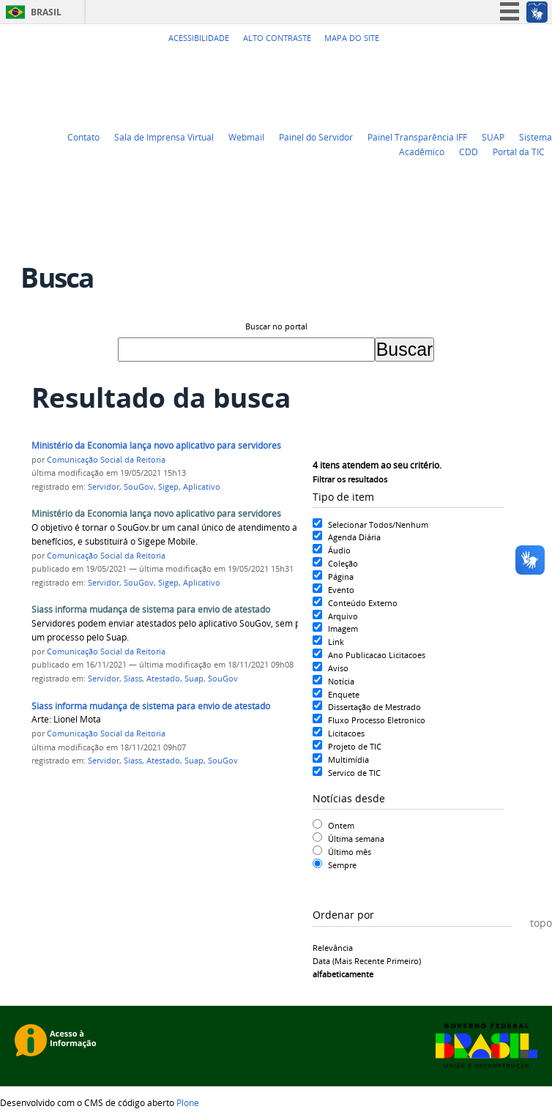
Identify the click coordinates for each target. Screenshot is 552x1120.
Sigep (168, 487)
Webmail (246, 137)
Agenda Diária (354, 536)
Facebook (508, 64)
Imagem (343, 628)
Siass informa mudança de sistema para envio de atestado (150, 609)
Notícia (341, 681)
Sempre (342, 864)
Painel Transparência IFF (417, 137)
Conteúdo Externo (363, 602)
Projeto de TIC (354, 746)
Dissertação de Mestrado (374, 706)
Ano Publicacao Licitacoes (376, 654)
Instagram (544, 64)
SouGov (139, 487)
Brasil (46, 12)
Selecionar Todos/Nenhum (378, 524)
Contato (83, 137)
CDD (468, 151)
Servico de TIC (354, 772)
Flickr (526, 64)
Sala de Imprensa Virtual (164, 137)
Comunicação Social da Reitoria (106, 460)
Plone (187, 1102)
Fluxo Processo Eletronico (376, 719)
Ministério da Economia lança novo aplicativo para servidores (156, 445)
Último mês (349, 851)
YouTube (489, 64)
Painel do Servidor (316, 137)
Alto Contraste (277, 38)
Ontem (341, 825)
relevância (333, 947)
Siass (133, 678)
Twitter (471, 64)
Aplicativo (201, 487)
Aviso (338, 667)
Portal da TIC (519, 151)
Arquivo (343, 616)
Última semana (356, 838)
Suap (194, 678)
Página (341, 576)
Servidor (103, 487)
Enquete (343, 694)
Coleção (343, 563)
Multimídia (348, 759)
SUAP (493, 137)
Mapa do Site (351, 38)
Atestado (163, 678)
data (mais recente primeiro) (367, 960)
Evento (341, 589)
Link (336, 641)
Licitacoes (346, 733)
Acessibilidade (198, 38)
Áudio (339, 550)
